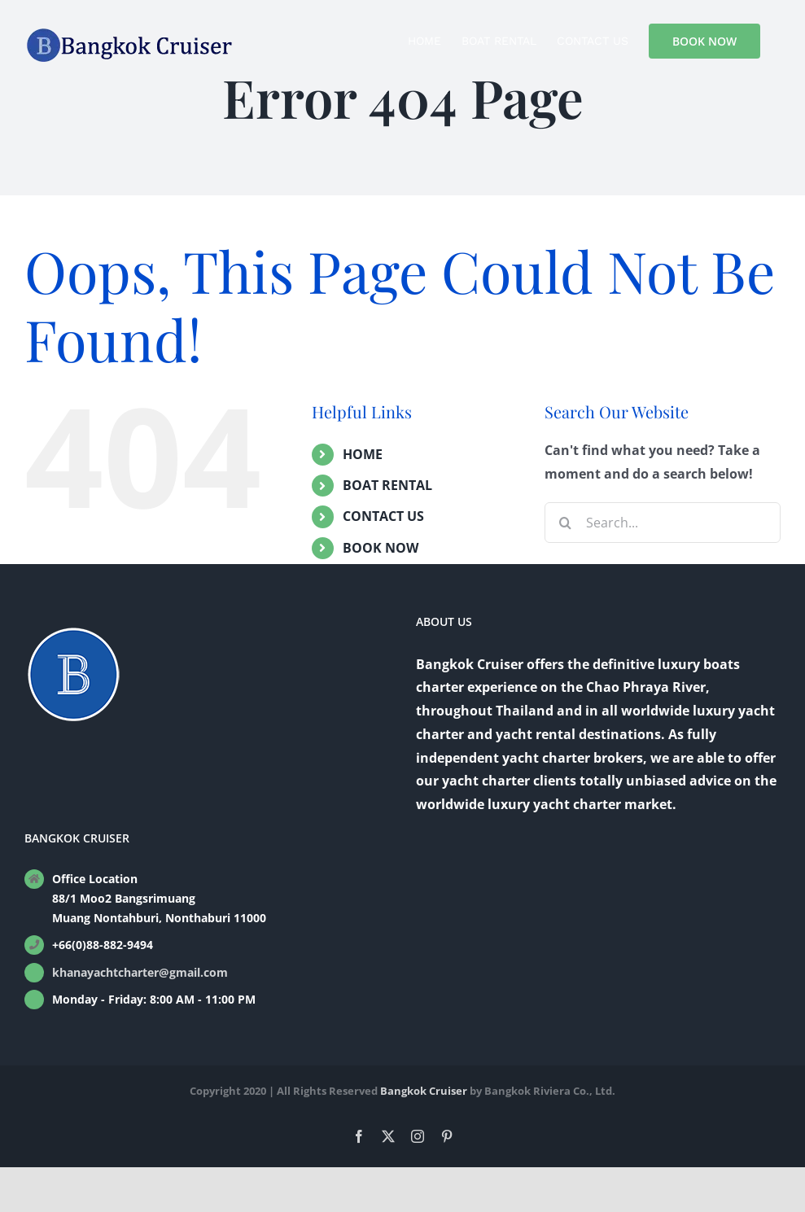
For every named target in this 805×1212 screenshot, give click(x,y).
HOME (363, 454)
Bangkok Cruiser (423, 1090)
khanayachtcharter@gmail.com (140, 972)
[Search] (565, 522)
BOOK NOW (380, 548)
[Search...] (663, 522)
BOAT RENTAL (387, 485)
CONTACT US (383, 516)
